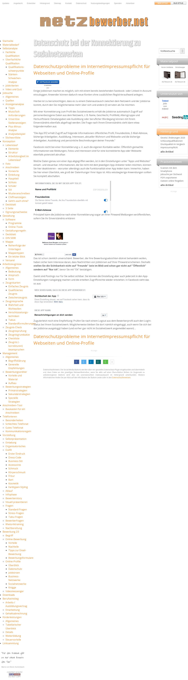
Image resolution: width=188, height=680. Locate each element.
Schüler (12, 186)
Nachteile (13, 546)
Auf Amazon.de (180, 82)
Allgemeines (12, 96)
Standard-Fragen (17, 509)
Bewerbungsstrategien (18, 386)
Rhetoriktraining (15, 524)
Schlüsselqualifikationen (171, 140)
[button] (76, 362)
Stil (10, 189)
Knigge (12, 587)
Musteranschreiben (19, 193)
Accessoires (14, 464)
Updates (5, 3)
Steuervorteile (13, 639)
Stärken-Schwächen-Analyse (14, 78)
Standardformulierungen (22, 323)
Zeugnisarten (13, 282)
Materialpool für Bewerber (167, 83)
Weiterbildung (13, 635)
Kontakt (68, 3)
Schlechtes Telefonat (17, 423)
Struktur (13, 152)
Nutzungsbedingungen (100, 3)
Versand (10, 260)
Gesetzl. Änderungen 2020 (172, 137)
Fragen (9, 505)
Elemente (13, 148)
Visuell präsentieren (16, 502)
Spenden (118, 3)
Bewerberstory (14, 498)
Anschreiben (12, 167)
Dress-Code (14, 457)
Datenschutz (81, 3)
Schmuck (13, 468)
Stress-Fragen (16, 513)
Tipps (11, 108)
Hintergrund (45, 3)
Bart (10, 479)
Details (9, 632)
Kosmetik (13, 483)
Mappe (9, 241)
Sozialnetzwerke (17, 583)
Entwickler (31, 3)
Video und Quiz (14, 89)
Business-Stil (15, 461)
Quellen (10, 100)
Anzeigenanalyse (15, 104)
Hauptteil (13, 178)
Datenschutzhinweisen (121, 377)
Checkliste (13, 338)
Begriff (9, 535)
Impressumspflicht (169, 147)
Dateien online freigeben (172, 180)
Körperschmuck (17, 472)
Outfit (9, 449)
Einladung (11, 442)
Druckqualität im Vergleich (172, 144)
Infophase (11, 494)
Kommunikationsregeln (18, 431)
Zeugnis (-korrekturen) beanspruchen (16, 346)
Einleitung (13, 174)
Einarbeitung (13, 609)
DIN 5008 (11, 238)
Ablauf (9, 490)
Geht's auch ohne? (18, 201)
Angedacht (17, 3)
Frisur (11, 475)
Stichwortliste (13, 137)
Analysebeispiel (16, 134)
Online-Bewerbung (16, 539)
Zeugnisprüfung (17, 331)
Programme (14, 223)
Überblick (13, 565)
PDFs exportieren (168, 177)
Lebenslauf (12, 145)
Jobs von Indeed (165, 106)
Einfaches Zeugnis (18, 286)
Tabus (11, 319)
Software (10, 219)
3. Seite (9, 208)
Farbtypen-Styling (18, 487)
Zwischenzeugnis (17, 297)
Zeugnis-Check (14, 327)
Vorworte (13, 171)
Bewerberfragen (15, 520)
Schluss (12, 182)
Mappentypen (16, 253)
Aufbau (12, 383)
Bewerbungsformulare (20, 557)
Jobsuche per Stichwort (171, 174)
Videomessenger (15, 591)
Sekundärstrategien (19, 394)
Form (11, 279)
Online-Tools (15, 227)
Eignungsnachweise (16, 212)
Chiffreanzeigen (17, 197)
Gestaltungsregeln (16, 230)
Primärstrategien (17, 390)
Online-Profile (13, 561)
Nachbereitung (14, 528)
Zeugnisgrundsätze (19, 334)
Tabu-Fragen (15, 516)
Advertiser (130, 3)
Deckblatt (11, 204)
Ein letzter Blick (16, 256)
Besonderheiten (14, 420)
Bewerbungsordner (16, 371)
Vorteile (12, 542)
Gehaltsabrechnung (16, 613)
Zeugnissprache (14, 301)
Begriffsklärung (17, 360)
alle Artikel (167, 151)
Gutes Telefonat (14, 427)
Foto (8, 163)
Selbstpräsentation (16, 438)
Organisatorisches (16, 446)
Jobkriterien (12, 85)
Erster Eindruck (16, 453)
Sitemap (57, 3)
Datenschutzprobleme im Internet (68, 66)
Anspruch (13, 275)
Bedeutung (14, 271)
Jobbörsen (14, 572)
